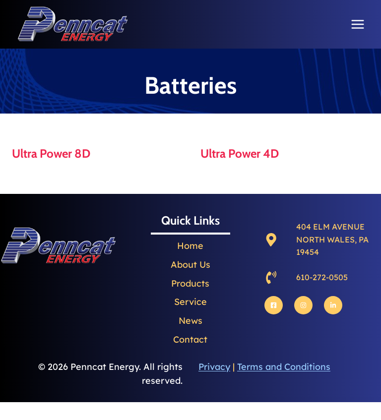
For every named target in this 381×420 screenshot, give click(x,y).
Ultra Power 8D (51, 153)
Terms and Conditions (283, 366)
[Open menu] (357, 24)
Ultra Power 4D (239, 153)
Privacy (214, 366)
